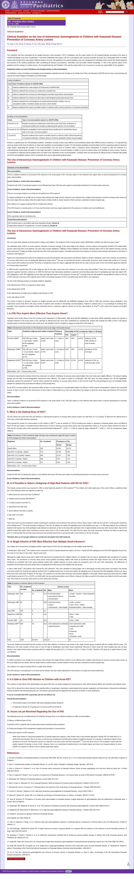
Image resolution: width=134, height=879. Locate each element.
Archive (27, 11)
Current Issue (17, 11)
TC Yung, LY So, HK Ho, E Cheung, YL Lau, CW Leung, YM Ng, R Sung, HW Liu (34, 44)
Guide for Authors (25, 13)
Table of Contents (14, 18)
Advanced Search (54, 11)
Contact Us (37, 13)
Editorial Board (11, 13)
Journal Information (38, 11)
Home (8, 11)
